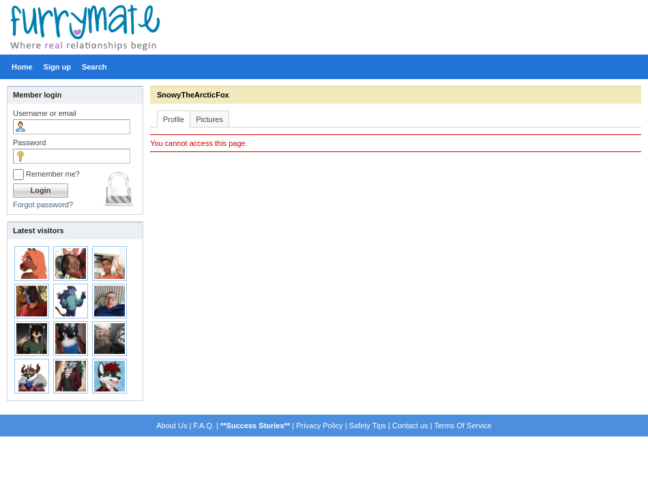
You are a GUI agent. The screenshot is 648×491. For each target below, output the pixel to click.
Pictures (209, 119)
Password (29, 142)
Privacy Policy (319, 425)
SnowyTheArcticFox (193, 95)
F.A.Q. (203, 425)
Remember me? (46, 174)
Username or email (44, 113)
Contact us (410, 425)
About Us (171, 425)
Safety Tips (367, 425)
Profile (173, 119)
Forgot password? (43, 204)
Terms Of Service (462, 425)
